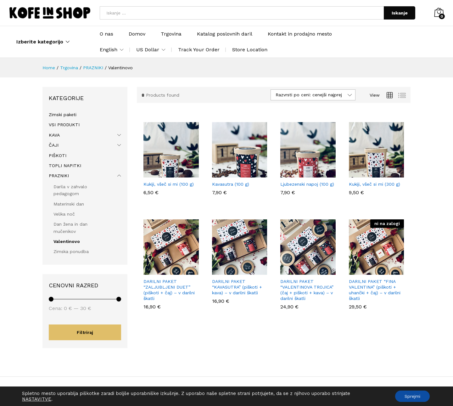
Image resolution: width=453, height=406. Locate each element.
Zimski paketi (62, 114)
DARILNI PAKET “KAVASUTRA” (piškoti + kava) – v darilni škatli (237, 287)
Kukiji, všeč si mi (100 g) (168, 184)
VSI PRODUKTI (64, 124)
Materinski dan (68, 203)
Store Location (249, 50)
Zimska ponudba (71, 251)
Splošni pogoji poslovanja (125, 391)
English (108, 49)
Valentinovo (66, 241)
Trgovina (171, 34)
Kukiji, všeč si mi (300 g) (374, 184)
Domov (137, 34)
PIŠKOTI (57, 155)
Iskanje (400, 12)
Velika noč (64, 214)
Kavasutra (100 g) (230, 184)
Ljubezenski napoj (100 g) (307, 184)
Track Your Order (199, 50)
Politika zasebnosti (176, 391)
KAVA (54, 135)
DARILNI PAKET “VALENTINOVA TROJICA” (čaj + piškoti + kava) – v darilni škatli (306, 290)
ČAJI (54, 145)
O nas (106, 34)
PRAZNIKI (59, 175)
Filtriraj (85, 332)
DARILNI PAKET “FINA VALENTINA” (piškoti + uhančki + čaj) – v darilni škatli (374, 290)
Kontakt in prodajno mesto (300, 34)
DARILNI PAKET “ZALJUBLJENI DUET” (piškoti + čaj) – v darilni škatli (169, 290)
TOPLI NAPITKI (65, 165)
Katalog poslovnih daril (224, 34)
